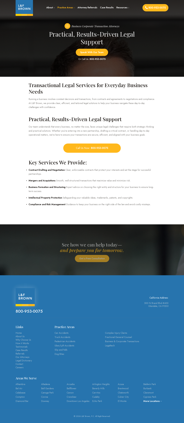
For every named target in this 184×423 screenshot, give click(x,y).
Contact (19, 364)
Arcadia (70, 384)
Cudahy (96, 397)
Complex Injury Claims (116, 333)
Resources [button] (122, 7)
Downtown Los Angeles (78, 401)
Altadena (45, 384)
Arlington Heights (101, 384)
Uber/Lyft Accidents (64, 345)
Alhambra (20, 384)
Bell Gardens (47, 388)
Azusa (121, 384)
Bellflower (71, 388)
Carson (70, 392)
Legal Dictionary (24, 360)
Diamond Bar (22, 401)
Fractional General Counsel (118, 337)
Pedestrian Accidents (65, 341)
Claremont (148, 392)
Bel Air (19, 388)
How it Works (22, 343)
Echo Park (97, 401)
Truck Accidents (62, 337)
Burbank (147, 388)
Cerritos (96, 392)
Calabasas (20, 392)
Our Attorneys (22, 357)
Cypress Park (149, 397)
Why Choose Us (23, 340)
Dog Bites (59, 354)
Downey (45, 401)
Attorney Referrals (87, 7)
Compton (20, 397)
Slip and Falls (61, 349)
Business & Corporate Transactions (122, 341)
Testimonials (21, 346)
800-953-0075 (155, 8)
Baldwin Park (149, 384)
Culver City (123, 397)
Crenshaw (71, 397)
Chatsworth (123, 392)
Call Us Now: (92, 148)
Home (19, 333)
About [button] (50, 7)
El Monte (122, 401)
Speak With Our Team (92, 52)
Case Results (107, 7)
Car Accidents (61, 333)
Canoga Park (47, 392)
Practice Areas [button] (66, 7)
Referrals (20, 353)
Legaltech (110, 345)
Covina (44, 397)
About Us (20, 336)
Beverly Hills (98, 388)
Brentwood (123, 388)
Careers (20, 367)
